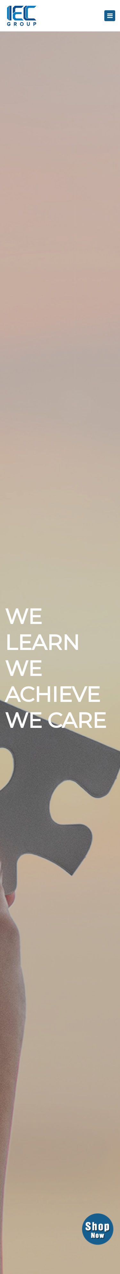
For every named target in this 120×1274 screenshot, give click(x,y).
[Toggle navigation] (109, 15)
